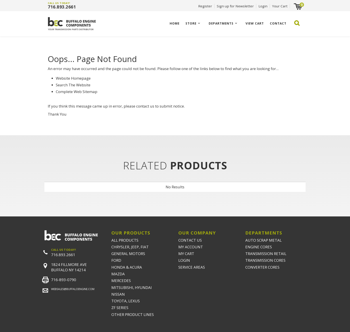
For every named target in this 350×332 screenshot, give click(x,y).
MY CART (186, 253)
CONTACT (278, 23)
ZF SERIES (119, 307)
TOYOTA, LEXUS (125, 300)
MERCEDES (121, 280)
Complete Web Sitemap (77, 91)
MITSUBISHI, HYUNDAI (131, 287)
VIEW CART (255, 23)
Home (174, 23)
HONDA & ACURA (126, 267)
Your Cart (280, 6)
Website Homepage (73, 78)
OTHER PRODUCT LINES (132, 314)
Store (190, 23)
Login (262, 6)
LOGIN (184, 260)
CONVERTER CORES (262, 267)
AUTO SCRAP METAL (263, 240)
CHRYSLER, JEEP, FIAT (130, 246)
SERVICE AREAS (191, 267)
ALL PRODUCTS (124, 240)
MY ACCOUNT (190, 246)
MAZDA (118, 273)
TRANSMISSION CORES (265, 260)
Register (205, 6)
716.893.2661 (62, 7)
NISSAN (118, 294)
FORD (116, 260)
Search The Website (73, 84)
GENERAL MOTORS (128, 253)
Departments (221, 23)
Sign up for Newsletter (235, 6)
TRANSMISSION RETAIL (265, 253)
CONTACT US (190, 240)
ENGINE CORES (258, 246)
